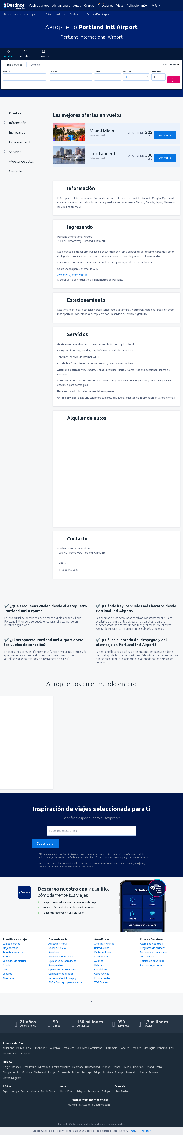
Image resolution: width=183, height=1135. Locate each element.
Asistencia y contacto (152, 965)
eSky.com (84, 1104)
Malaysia (80, 1091)
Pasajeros (156, 72)
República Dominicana (89, 1048)
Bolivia (20, 1048)
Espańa (106, 1067)
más (133, 1130)
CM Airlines (100, 969)
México (137, 1048)
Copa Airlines (101, 973)
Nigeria (35, 1091)
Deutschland (92, 1067)
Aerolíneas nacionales (61, 956)
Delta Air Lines (102, 952)
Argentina (8, 1048)
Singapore (93, 1091)
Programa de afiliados (152, 948)
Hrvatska (138, 1067)
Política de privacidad (152, 961)
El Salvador (40, 1048)
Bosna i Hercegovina (24, 1067)
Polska (76, 1072)
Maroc (24, 1091)
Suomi (143, 1072)
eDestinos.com (101, 1104)
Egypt (6, 1091)
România (107, 1072)
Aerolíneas (54, 952)
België (6, 1067)
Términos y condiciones (153, 952)
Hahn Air (99, 965)
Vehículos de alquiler (14, 961)
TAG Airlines (101, 982)
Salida (97, 72)
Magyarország (11, 1072)
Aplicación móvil (138, 6)
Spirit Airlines (101, 956)
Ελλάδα (127, 1067)
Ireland (150, 1067)
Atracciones (105, 6)
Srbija (97, 1072)
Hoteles (7, 956)
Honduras (125, 1048)
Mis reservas (147, 956)
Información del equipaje (62, 978)
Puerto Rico (10, 1053)
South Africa (48, 1091)
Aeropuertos (55, 965)
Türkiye (106, 1091)
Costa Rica (68, 1048)
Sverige (119, 1072)
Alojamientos (61, 6)
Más (154, 6)
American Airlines (104, 943)
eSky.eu (72, 1104)
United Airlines (102, 948)
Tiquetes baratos (13, 952)
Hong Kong (66, 1091)
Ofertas (89, 6)
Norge (51, 1072)
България (44, 1067)
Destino (53, 72)
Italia (159, 1067)
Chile (29, 1048)
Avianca (98, 961)
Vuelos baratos (39, 6)
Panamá (162, 1048)
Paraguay (24, 1053)
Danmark (77, 1067)
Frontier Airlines (103, 978)
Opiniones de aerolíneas (62, 961)
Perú (171, 1048)
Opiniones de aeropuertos (63, 969)
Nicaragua (149, 1048)
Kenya (15, 1091)
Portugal (87, 1072)
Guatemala (110, 1048)
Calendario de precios (60, 973)
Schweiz (153, 1072)
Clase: (164, 64)
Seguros (7, 973)
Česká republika (61, 1067)
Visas (119, 6)
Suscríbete (45, 843)
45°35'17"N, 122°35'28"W (72, 275)
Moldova (27, 1072)
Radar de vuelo (57, 948)
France (116, 1067)
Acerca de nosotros (151, 943)
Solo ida (35, 64)
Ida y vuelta (14, 64)
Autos (77, 6)
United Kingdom (12, 1078)
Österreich (64, 1072)
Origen (6, 72)
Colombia (54, 1048)
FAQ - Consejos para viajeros (65, 982)
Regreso (127, 72)
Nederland (40, 1072)
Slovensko (131, 1072)
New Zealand (122, 1091)
